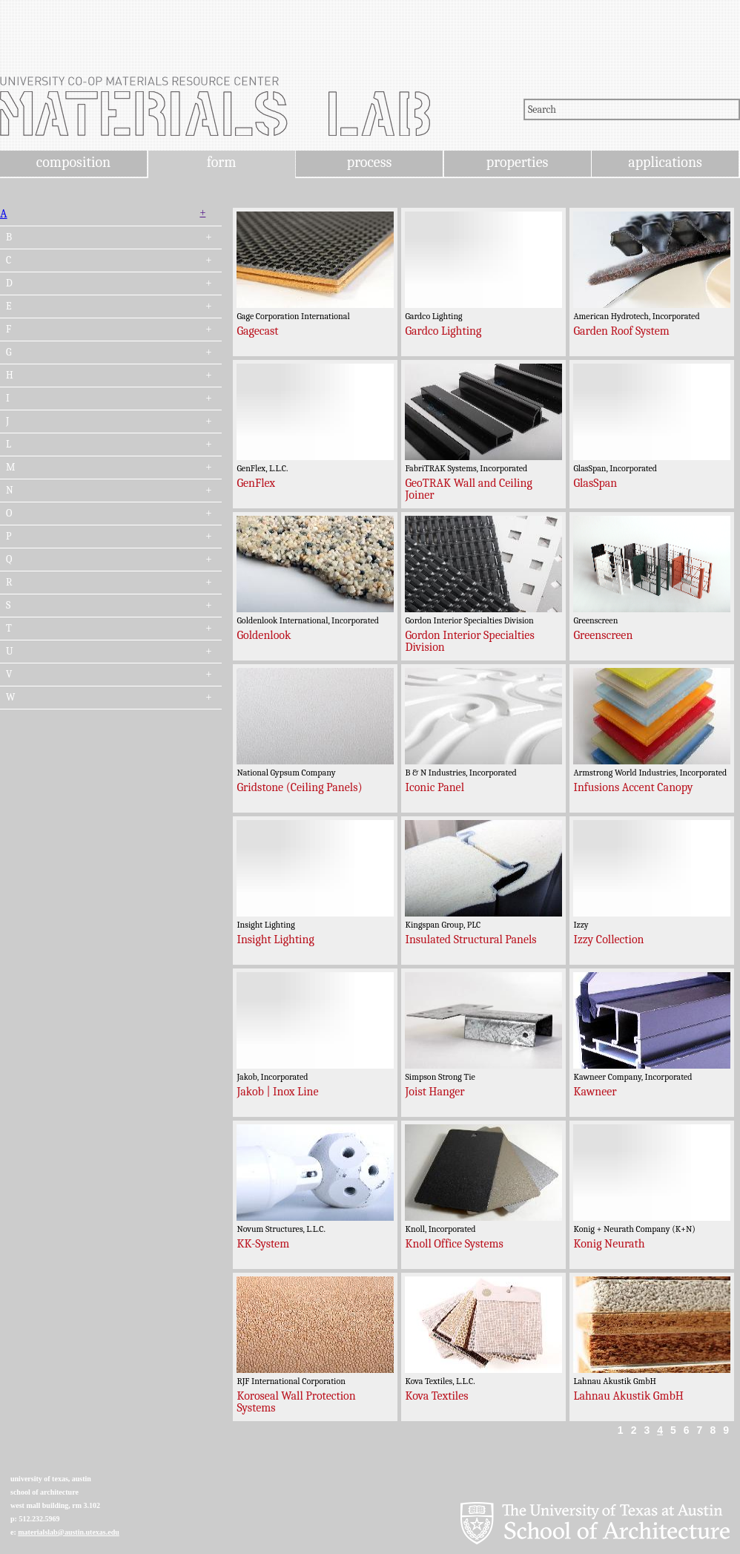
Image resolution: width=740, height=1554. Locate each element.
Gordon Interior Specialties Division (469, 641)
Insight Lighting (275, 939)
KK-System (263, 1243)
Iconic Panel (434, 787)
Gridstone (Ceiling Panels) (299, 787)
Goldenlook (264, 635)
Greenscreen (602, 635)
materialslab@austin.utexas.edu (68, 1532)
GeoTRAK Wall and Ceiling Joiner (468, 489)
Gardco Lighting (443, 331)
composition (73, 162)
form (222, 162)
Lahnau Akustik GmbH (628, 1396)
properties (517, 162)
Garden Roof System (621, 331)
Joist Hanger (434, 1091)
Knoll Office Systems (454, 1243)
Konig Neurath (608, 1243)
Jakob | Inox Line (277, 1091)
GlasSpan (595, 483)
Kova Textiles (436, 1396)
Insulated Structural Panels (470, 939)
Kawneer (594, 1091)
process (369, 162)
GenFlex (256, 483)
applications (665, 162)
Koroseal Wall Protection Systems (296, 1401)
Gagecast (257, 331)
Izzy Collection (608, 939)
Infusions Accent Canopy (633, 787)
